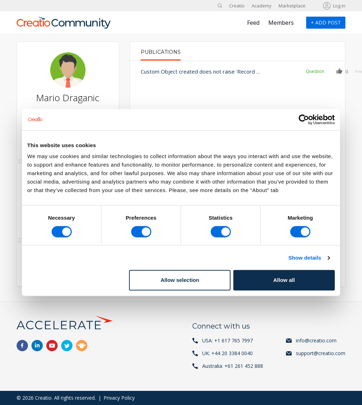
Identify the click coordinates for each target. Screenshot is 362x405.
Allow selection (179, 280)
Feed (253, 23)
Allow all (284, 280)
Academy (262, 5)
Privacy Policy (119, 397)
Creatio (237, 5)
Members (281, 23)
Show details (304, 258)
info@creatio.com (316, 340)
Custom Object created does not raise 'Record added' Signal (193, 71)
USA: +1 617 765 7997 (227, 340)
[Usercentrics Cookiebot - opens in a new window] (304, 119)
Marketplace (292, 5)
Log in (339, 5)
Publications (161, 52)
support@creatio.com (320, 353)
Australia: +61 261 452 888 (232, 366)
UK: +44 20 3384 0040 (227, 353)
